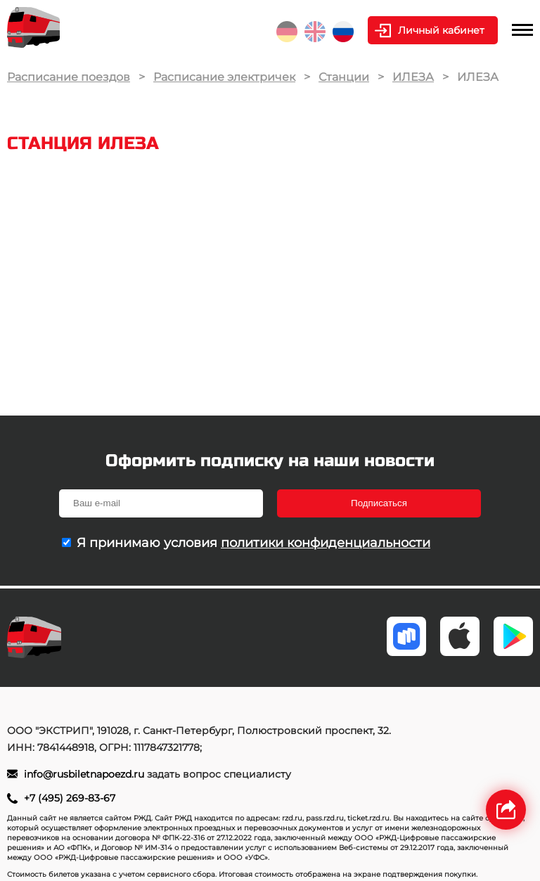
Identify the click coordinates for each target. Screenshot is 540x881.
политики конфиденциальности (325, 543)
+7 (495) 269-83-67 (69, 798)
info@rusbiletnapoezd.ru (85, 774)
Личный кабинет (441, 30)
